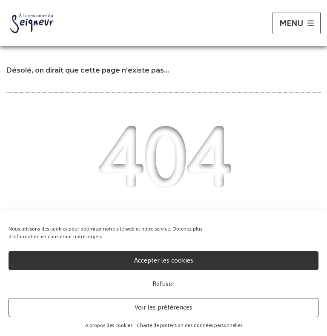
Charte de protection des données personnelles (189, 325)
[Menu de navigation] (296, 23)
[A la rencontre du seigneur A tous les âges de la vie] (31, 23)
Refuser (163, 283)
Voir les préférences (163, 307)
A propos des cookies (108, 325)
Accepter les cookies (163, 260)
